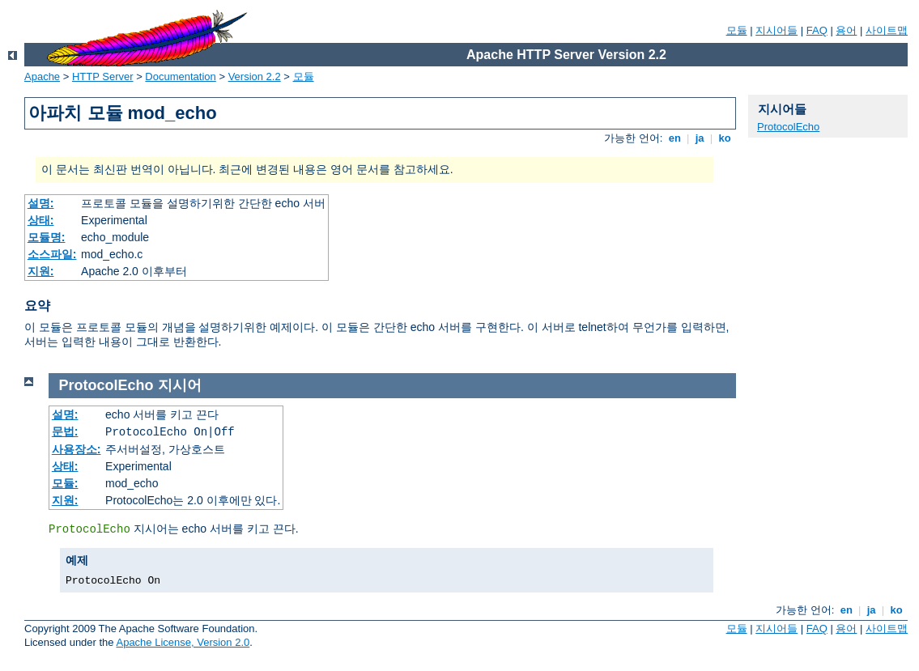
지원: (41, 271)
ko (725, 138)
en (674, 138)
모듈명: (47, 237)
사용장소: (76, 449)
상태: (41, 220)
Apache (42, 76)
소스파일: (52, 254)
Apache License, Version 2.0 (182, 642)
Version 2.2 (254, 76)
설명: (41, 203)
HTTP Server (103, 76)
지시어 (180, 385)
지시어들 (776, 30)
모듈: (65, 483)
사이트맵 (887, 30)
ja (699, 138)
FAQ (817, 30)
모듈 (736, 30)
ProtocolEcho (788, 127)
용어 (846, 30)
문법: (65, 431)
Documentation (180, 76)
